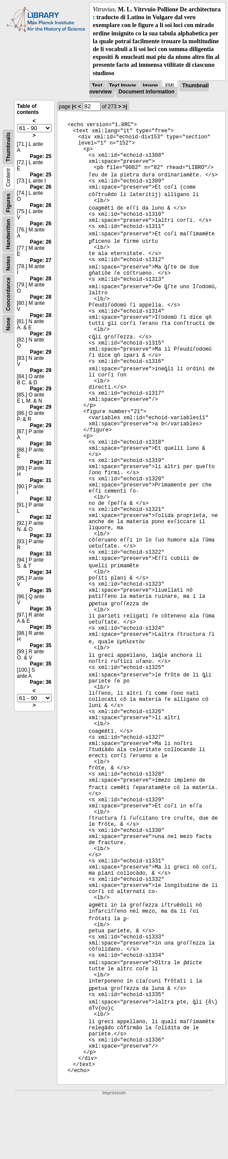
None (8, 324)
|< (74, 106)
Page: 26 (40, 187)
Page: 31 (40, 462)
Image (150, 86)
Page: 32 (40, 499)
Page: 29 (40, 334)
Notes (8, 263)
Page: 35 (40, 590)
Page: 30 (40, 444)
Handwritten (8, 234)
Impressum (114, 1092)
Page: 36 (40, 682)
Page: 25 (40, 156)
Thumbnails (8, 147)
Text (97, 86)
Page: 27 (40, 260)
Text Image (122, 86)
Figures (8, 202)
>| (125, 106)
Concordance (8, 294)
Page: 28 (40, 279)
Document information (147, 92)
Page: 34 (40, 572)
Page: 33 (40, 535)
